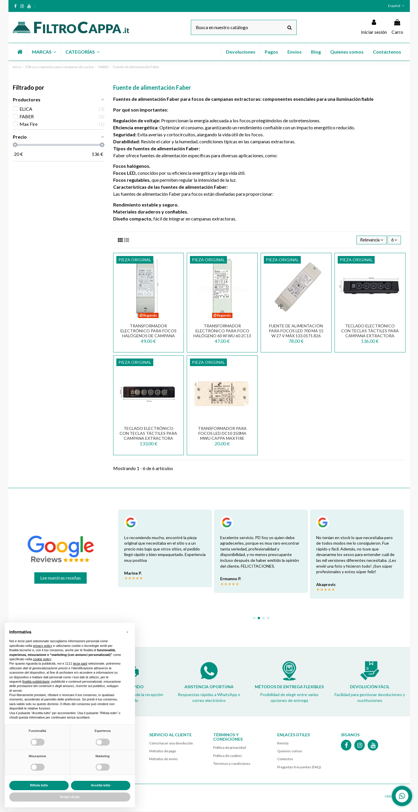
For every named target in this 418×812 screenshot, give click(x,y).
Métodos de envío (163, 760)
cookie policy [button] (42, 659)
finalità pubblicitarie (36, 681)
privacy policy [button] (42, 645)
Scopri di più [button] (70, 797)
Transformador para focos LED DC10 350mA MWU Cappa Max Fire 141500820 (222, 436)
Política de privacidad (229, 748)
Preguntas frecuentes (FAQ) (299, 767)
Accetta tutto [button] (100, 785)
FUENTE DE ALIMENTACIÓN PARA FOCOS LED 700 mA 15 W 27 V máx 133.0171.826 (296, 331)
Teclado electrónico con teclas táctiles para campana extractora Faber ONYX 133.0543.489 (148, 436)
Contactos (285, 760)
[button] (44, 52)
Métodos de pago (162, 752)
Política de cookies (227, 756)
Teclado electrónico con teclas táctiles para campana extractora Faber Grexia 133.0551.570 (370, 334)
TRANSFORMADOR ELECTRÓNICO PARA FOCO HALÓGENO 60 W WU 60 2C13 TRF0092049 (222, 334)
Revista (283, 744)
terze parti (80, 663)
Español (396, 5)
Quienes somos (289, 752)
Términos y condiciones (231, 764)
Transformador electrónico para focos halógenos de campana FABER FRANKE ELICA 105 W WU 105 (148, 336)
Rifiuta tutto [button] (39, 785)
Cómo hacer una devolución (171, 744)
